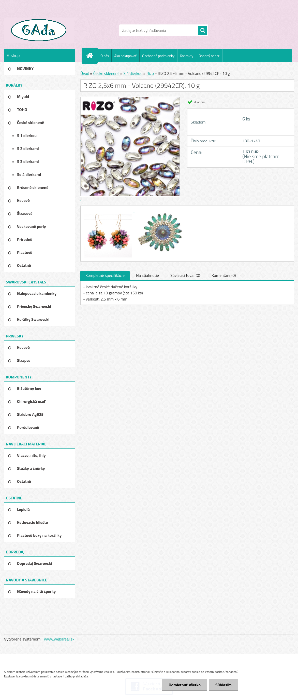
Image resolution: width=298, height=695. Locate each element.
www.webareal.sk (59, 639)
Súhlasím (223, 685)
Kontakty (186, 55)
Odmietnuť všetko (185, 685)
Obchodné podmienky (158, 55)
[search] (202, 30)
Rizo (150, 73)
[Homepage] (92, 55)
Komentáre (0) (224, 275)
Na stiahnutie (147, 275)
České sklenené (106, 73)
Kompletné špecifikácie (105, 275)
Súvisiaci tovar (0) (185, 275)
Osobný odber (209, 55)
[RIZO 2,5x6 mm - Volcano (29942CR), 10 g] (109, 210)
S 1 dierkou (133, 73)
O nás (104, 55)
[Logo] (39, 30)
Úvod (84, 73)
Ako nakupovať (125, 55)
